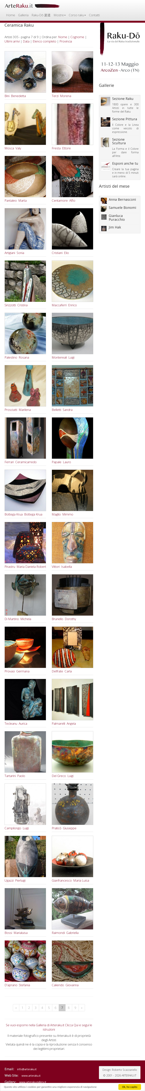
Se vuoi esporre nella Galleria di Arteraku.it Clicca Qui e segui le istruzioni (49, 1027)
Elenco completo (44, 41)
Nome (62, 37)
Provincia (65, 41)
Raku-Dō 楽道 (41, 15)
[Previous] (16, 1007)
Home (10, 15)
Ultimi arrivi (12, 41)
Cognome (77, 37)
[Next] (82, 1007)
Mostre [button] (60, 15)
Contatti (94, 15)
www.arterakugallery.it (32, 1082)
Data (26, 41)
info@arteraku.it (27, 1069)
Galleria (23, 15)
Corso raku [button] (77, 15)
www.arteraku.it (31, 1075)
